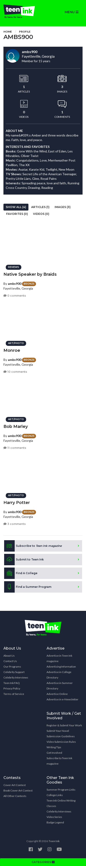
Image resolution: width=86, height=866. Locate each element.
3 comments (14, 524)
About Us (9, 655)
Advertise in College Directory (59, 674)
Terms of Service (13, 694)
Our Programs (12, 666)
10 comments (15, 371)
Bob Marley (15, 426)
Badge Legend (55, 822)
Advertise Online (57, 694)
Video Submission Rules (61, 741)
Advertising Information (61, 666)
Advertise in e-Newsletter (62, 699)
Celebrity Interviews (15, 677)
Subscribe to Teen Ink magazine (59, 760)
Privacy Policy (11, 688)
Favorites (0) (17, 214)
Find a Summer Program (27, 587)
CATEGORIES (43, 862)
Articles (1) (40, 207)
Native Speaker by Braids (30, 274)
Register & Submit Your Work (64, 725)
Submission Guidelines (61, 736)
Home (7, 31)
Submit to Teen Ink (24, 559)
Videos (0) (41, 214)
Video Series (54, 817)
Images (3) (63, 207)
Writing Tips (54, 747)
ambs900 (14, 283)
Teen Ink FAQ (11, 683)
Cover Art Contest (14, 785)
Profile (25, 31)
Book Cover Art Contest (18, 790)
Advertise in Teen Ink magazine (59, 658)
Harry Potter (16, 502)
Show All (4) (16, 207)
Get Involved (54, 752)
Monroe (11, 350)
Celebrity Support (14, 672)
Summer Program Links (61, 789)
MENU (71, 12)
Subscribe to (33, 546)
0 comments (14, 295)
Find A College (20, 573)
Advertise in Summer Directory (60, 685)
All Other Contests (14, 796)
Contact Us (10, 661)
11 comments (14, 448)
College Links (55, 795)
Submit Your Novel (58, 730)
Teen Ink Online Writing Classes (61, 803)
